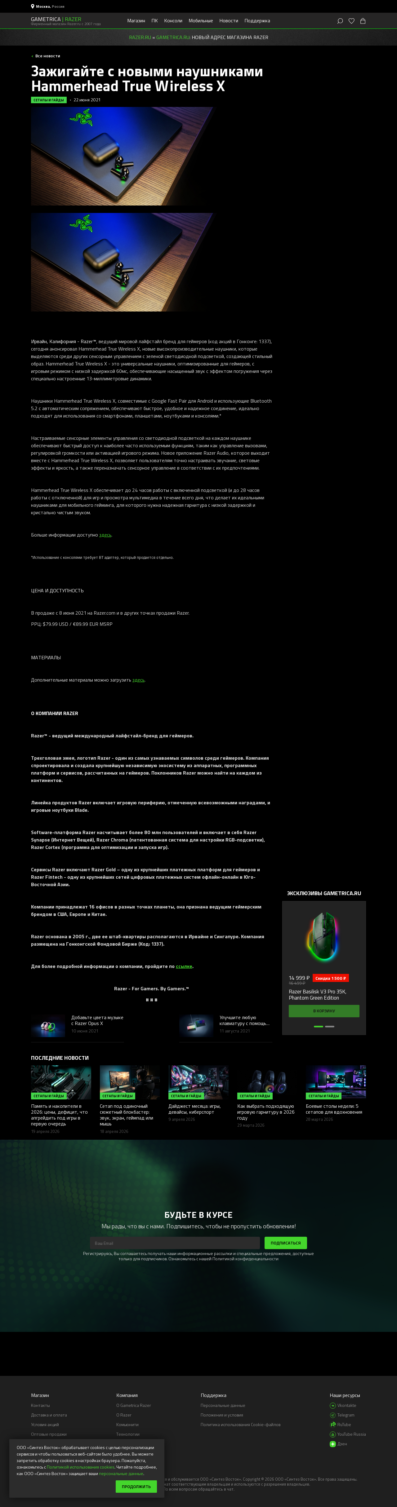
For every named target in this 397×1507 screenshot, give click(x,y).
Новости (228, 20)
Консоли (173, 20)
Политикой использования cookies (80, 1467)
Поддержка (257, 20)
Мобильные (201, 20)
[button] (318, 1026)
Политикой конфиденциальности (245, 1259)
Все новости (47, 56)
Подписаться (286, 1243)
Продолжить (136, 1486)
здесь (105, 534)
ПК (154, 20)
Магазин (136, 20)
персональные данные (121, 1473)
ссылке (184, 966)
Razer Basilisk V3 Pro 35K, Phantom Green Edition (317, 994)
